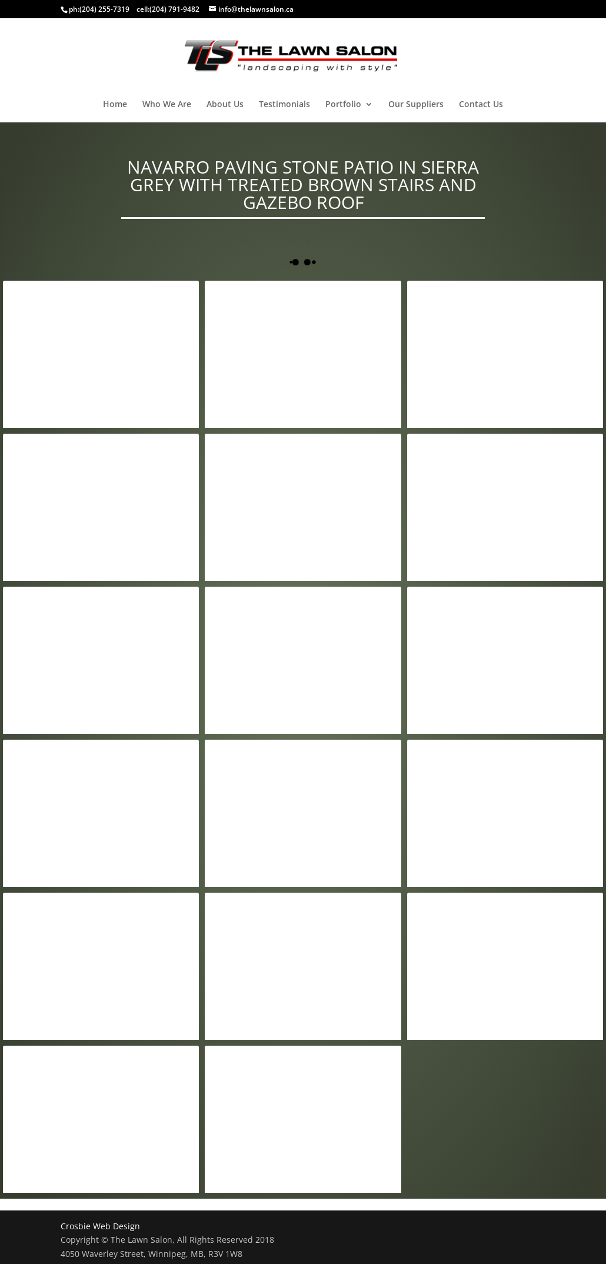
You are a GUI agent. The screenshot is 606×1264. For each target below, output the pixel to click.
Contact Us (481, 104)
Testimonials (284, 104)
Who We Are (166, 104)
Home (115, 104)
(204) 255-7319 (104, 9)
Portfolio (343, 104)
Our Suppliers (416, 104)
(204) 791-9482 (174, 9)
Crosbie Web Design (100, 1226)
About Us (225, 104)
